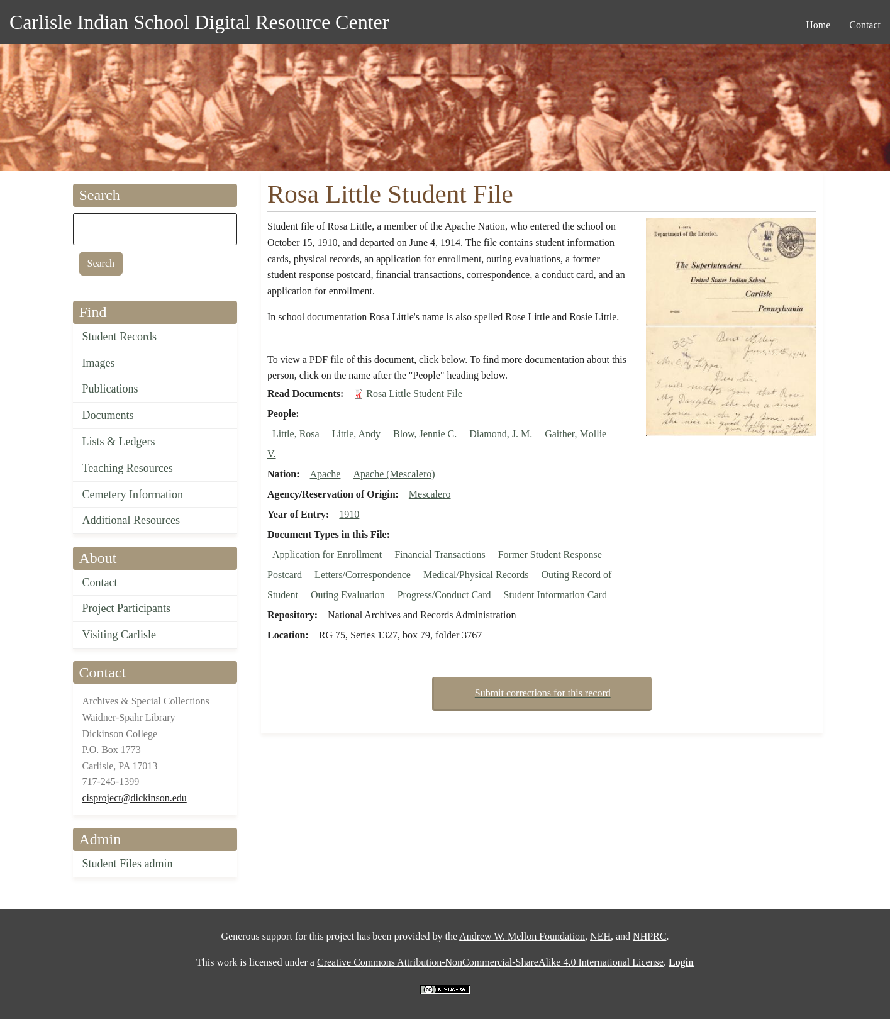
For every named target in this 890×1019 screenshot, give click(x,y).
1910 (349, 514)
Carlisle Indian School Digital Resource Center (199, 22)
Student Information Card (555, 594)
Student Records (119, 336)
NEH (600, 936)
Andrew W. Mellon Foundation (522, 936)
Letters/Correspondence (362, 574)
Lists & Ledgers (118, 441)
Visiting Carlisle (119, 634)
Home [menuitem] (818, 24)
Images (98, 363)
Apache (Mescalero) (394, 474)
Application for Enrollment (327, 554)
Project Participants (126, 608)
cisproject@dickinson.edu (134, 798)
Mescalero (430, 494)
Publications (110, 388)
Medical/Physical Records (476, 574)
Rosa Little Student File (414, 393)
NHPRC (649, 936)
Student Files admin (127, 863)
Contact (100, 582)
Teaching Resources (127, 468)
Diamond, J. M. (500, 433)
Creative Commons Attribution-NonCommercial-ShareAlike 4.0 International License (490, 962)
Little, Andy (356, 433)
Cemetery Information (132, 494)
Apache (325, 474)
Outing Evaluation (348, 594)
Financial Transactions (439, 554)
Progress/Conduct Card (444, 594)
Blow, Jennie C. (425, 433)
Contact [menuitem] (865, 24)
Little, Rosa (296, 433)
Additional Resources (131, 520)
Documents (108, 415)
